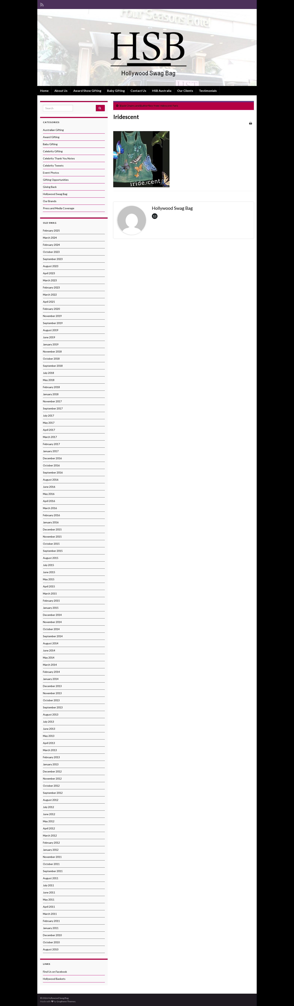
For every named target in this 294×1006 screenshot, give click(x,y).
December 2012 (52, 771)
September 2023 (53, 259)
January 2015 (50, 607)
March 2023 (50, 280)
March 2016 (50, 508)
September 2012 (53, 792)
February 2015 (51, 600)
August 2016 (50, 479)
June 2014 (49, 650)
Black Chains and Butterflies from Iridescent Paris (149, 105)
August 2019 (50, 330)
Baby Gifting (116, 90)
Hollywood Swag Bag (55, 194)
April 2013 (49, 743)
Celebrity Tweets (53, 165)
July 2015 (48, 565)
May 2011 (48, 899)
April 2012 (49, 828)
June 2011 (49, 892)
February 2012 (51, 842)
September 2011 (53, 871)
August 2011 (50, 878)
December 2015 (52, 529)
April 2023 (49, 273)
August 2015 (50, 557)
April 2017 (49, 429)
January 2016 (50, 522)
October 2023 (51, 251)
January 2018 (50, 394)
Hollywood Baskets (54, 978)
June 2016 (49, 486)
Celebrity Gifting (53, 151)
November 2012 (52, 778)
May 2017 (48, 422)
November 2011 (52, 856)
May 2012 (48, 821)
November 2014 (52, 622)
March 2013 (50, 750)
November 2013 (52, 693)
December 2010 (52, 935)
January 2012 (50, 849)
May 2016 (48, 493)
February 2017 (51, 444)
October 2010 (51, 942)
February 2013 (51, 757)
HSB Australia (161, 90)
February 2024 (51, 244)
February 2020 (51, 308)
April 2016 (49, 501)
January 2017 (50, 451)
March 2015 (50, 593)
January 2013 (50, 764)
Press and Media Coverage (58, 208)
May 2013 (48, 735)
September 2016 (53, 472)
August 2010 (50, 949)
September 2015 (53, 550)
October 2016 (51, 465)
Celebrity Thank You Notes (59, 158)
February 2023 (51, 287)
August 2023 (50, 266)
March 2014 (50, 664)
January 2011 (50, 928)
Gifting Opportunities (56, 179)
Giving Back (50, 186)
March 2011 (50, 913)
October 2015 (51, 543)
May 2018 (48, 380)
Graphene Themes (66, 1001)
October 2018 (51, 358)
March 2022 (50, 294)
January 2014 (50, 678)
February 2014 (51, 671)
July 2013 (48, 721)
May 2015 (48, 579)
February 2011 (51, 920)
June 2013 (49, 728)
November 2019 (52, 315)
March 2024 (50, 237)
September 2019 (53, 323)
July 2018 (48, 372)
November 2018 (52, 351)
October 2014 (51, 629)
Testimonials (208, 90)
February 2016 (51, 515)
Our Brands (49, 201)
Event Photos (51, 172)
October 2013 (51, 700)
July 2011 (48, 885)
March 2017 (50, 436)
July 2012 (48, 807)
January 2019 (50, 344)
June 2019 (49, 337)
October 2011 (51, 864)
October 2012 (51, 785)
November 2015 (52, 536)
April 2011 (49, 906)
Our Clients (185, 90)
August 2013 (50, 714)
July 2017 (48, 415)
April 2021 (49, 301)
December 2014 (52, 614)
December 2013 (52, 686)
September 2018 (53, 365)
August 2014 (50, 643)
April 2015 (49, 586)
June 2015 (49, 572)
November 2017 (52, 401)
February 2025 (51, 230)
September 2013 (53, 707)
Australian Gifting (53, 129)
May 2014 (48, 657)
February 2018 (51, 387)
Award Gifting (51, 137)
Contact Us (138, 90)
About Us (61, 90)
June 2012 (49, 814)
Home (44, 90)
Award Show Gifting (87, 90)
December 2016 (52, 458)
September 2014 (53, 636)
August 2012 (50, 799)
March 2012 (50, 835)
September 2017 (53, 408)
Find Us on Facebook (55, 971)
